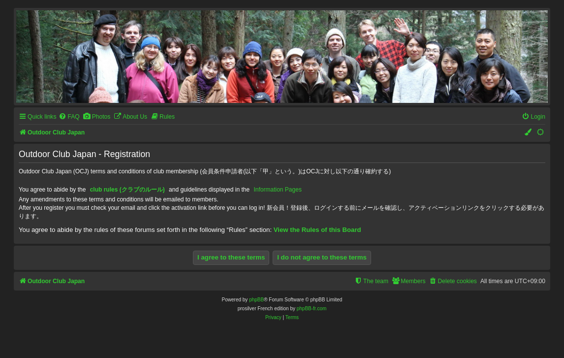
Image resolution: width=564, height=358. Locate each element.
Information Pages (278, 189)
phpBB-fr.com (312, 308)
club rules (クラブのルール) (127, 189)
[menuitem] (69, 117)
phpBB (256, 299)
